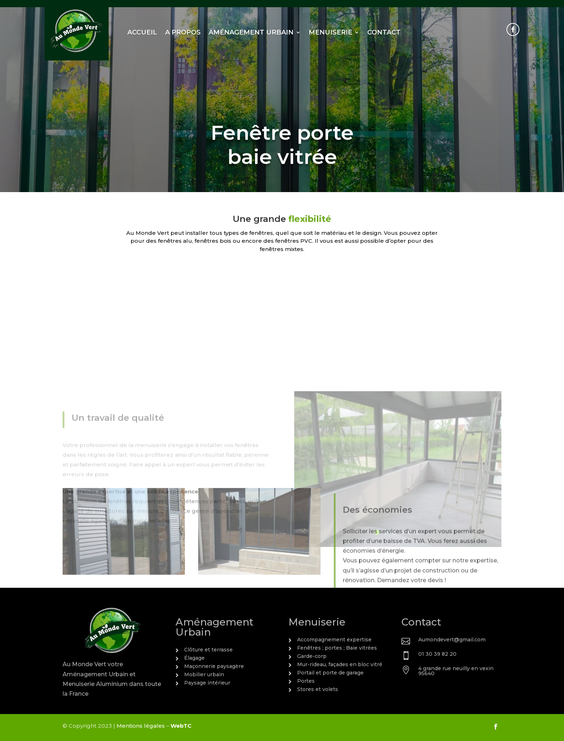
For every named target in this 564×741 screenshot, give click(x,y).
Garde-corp (312, 656)
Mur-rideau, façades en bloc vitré (339, 664)
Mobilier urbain (204, 674)
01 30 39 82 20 (437, 654)
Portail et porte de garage (330, 672)
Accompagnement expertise (334, 639)
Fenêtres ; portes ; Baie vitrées (337, 648)
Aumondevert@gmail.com (452, 639)
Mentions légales (141, 725)
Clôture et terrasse (208, 649)
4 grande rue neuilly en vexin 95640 (456, 671)
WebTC (180, 725)
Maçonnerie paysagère (214, 666)
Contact (384, 32)
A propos (183, 32)
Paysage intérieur (207, 682)
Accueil (142, 32)
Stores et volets (317, 689)
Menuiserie (330, 32)
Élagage (194, 658)
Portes (306, 681)
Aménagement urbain (251, 32)
